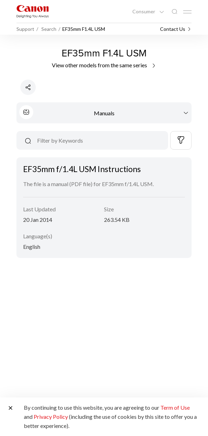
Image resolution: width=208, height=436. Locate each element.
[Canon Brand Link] (32, 11)
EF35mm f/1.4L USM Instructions (82, 169)
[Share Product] (28, 87)
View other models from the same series (104, 65)
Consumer (144, 11)
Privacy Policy (51, 416)
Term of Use (175, 407)
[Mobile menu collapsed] (187, 12)
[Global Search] (174, 12)
